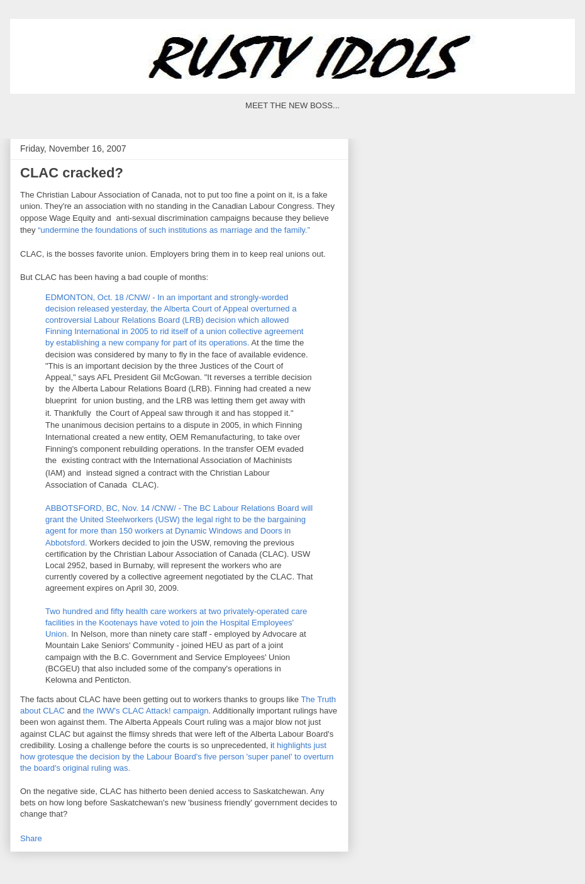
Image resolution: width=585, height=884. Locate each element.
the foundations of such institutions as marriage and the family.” (196, 230)
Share (31, 838)
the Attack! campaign (146, 710)
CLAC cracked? (71, 173)
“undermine (59, 230)
